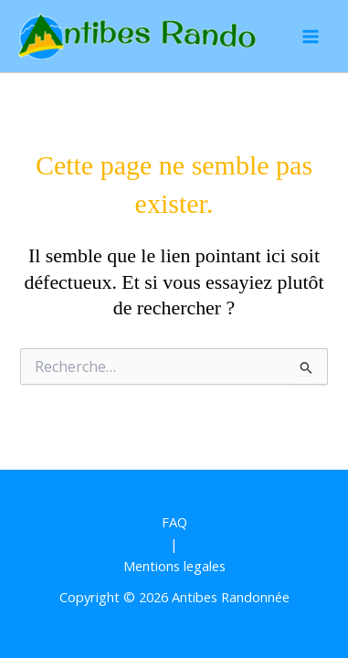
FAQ (174, 522)
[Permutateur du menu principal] (310, 36)
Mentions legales (174, 566)
